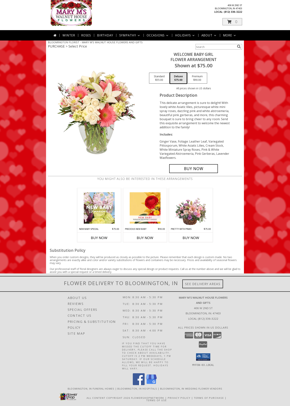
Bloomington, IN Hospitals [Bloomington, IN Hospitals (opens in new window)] (137, 388)
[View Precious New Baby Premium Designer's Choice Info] (145, 208)
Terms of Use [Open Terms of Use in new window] (156, 400)
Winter (69, 35)
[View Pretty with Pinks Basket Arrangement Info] (191, 208)
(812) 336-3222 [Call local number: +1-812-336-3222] (233, 11)
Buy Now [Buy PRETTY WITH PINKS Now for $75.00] (191, 237)
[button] (232, 21)
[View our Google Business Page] (151, 384)
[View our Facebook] (139, 384)
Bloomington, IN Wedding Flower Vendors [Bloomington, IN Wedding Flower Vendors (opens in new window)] (191, 388)
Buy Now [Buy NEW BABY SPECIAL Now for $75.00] (99, 237)
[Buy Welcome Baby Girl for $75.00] (193, 168)
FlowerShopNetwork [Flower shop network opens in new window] (147, 398)
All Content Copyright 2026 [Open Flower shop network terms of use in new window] (108, 398)
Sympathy (130, 35)
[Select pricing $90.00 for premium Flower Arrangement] (197, 78)
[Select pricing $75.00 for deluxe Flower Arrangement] (178, 78)
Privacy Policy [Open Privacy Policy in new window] (179, 398)
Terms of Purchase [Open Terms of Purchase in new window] (209, 398)
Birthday (105, 35)
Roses (86, 35)
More (230, 35)
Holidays (185, 35)
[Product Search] (215, 46)
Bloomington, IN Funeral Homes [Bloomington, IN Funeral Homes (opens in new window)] (91, 388)
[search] (239, 47)
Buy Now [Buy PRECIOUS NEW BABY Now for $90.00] (145, 237)
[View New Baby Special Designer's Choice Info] (99, 208)
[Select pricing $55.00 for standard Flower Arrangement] (159, 78)
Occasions (158, 35)
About (209, 35)
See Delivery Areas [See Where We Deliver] (202, 284)
